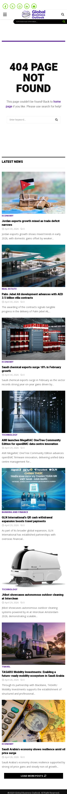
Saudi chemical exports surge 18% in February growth (31, 369)
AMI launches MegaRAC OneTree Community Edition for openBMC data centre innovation (31, 442)
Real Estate (9, 289)
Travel (6, 666)
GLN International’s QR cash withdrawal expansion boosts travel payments (27, 519)
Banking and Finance (15, 512)
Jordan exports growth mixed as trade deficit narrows (31, 223)
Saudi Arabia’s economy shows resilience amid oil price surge (33, 751)
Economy (7, 215)
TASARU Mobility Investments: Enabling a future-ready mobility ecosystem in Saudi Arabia (33, 674)
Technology (9, 434)
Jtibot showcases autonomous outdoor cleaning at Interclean (32, 597)
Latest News (12, 161)
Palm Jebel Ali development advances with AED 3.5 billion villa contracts (32, 296)
